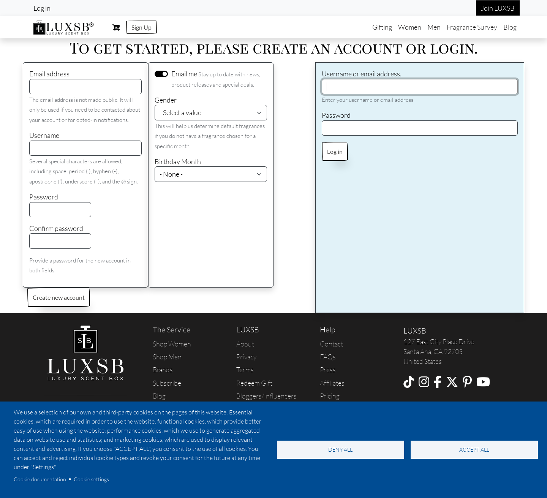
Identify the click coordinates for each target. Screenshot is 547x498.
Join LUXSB (498, 8)
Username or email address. (362, 74)
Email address (49, 74)
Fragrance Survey (472, 27)
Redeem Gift (254, 383)
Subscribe (167, 383)
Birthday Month (178, 161)
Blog (510, 27)
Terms (245, 369)
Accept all (474, 449)
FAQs (328, 357)
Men (434, 27)
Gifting (382, 27)
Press (328, 369)
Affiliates (332, 383)
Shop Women (172, 344)
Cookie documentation (40, 479)
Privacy (246, 357)
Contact (331, 344)
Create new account (59, 297)
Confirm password (56, 228)
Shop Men (167, 357)
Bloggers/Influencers (266, 396)
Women (409, 27)
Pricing (330, 396)
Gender (166, 100)
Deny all (340, 449)
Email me (184, 74)
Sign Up (141, 27)
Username (44, 135)
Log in (42, 8)
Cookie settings (91, 479)
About (245, 344)
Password (43, 197)
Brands (163, 369)
